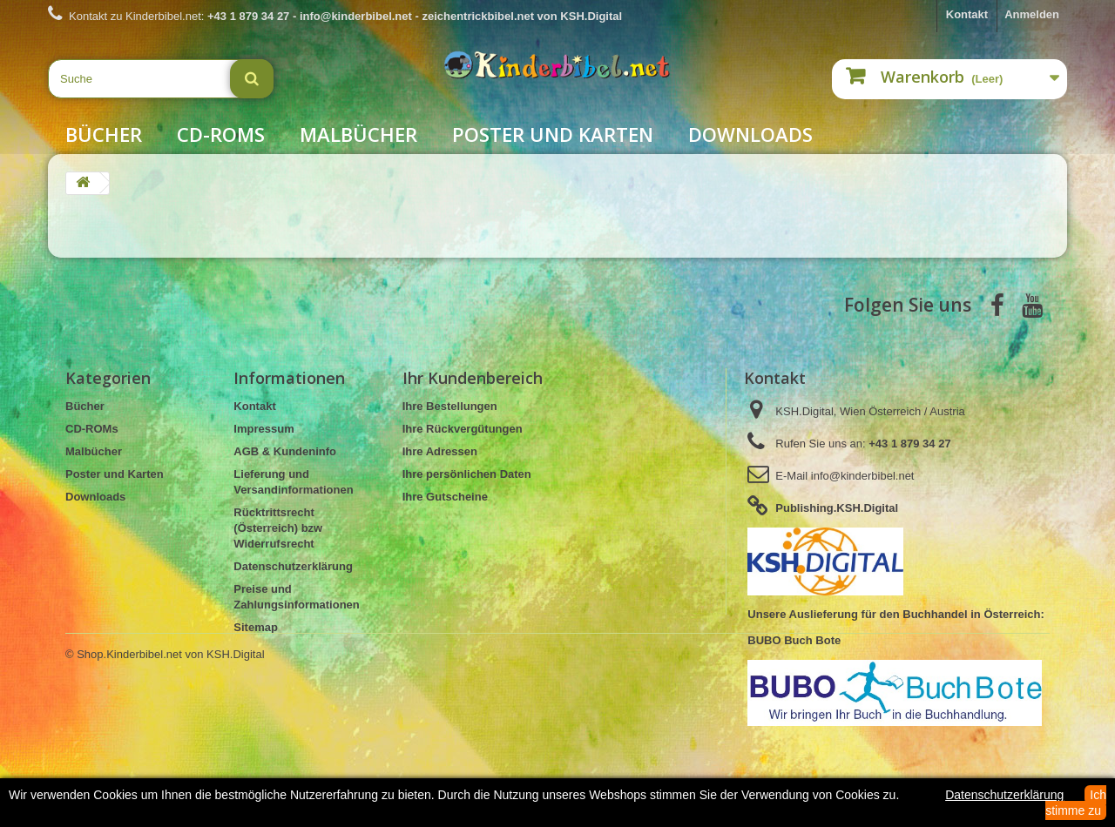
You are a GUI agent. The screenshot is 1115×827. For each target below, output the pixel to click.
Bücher (103, 134)
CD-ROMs (221, 134)
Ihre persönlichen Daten (466, 474)
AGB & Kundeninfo (284, 451)
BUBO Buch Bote (794, 640)
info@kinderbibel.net (863, 475)
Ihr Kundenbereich (472, 377)
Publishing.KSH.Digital (836, 507)
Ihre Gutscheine (445, 496)
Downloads (750, 134)
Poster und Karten (552, 134)
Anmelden (1031, 14)
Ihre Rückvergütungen (462, 428)
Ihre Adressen (439, 451)
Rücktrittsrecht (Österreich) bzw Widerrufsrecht (277, 528)
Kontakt (967, 14)
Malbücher (358, 134)
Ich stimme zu (1075, 802)
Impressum (263, 428)
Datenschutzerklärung (293, 566)
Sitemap (255, 627)
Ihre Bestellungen (449, 406)
